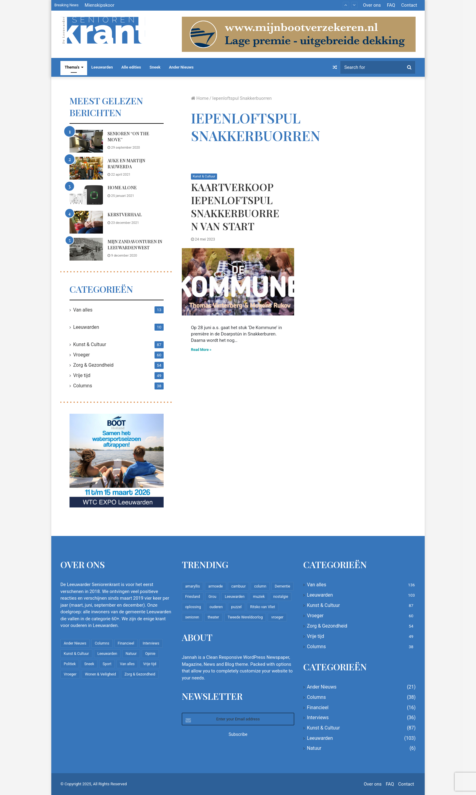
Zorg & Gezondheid (93, 365)
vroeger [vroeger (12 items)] (277, 617)
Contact (409, 5)
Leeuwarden (102, 67)
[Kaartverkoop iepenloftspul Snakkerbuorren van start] (238, 282)
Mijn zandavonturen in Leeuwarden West (134, 245)
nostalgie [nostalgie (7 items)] (280, 597)
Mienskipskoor (99, 5)
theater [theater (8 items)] (213, 617)
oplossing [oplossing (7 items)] (193, 607)
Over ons (372, 5)
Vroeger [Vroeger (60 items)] (70, 674)
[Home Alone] (86, 195)
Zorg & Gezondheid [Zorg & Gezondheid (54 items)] (139, 674)
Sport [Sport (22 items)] (107, 664)
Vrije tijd (81, 375)
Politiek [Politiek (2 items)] (70, 664)
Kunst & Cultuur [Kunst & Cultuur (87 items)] (76, 654)
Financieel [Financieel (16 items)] (126, 643)
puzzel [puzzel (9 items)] (236, 607)
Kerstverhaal (124, 214)
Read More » (201, 350)
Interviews (318, 717)
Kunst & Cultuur (204, 176)
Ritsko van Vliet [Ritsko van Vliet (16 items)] (262, 607)
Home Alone (122, 187)
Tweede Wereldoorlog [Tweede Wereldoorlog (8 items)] (245, 617)
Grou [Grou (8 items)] (212, 597)
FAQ (391, 5)
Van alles (83, 310)
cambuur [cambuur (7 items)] (238, 586)
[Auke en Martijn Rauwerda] (86, 168)
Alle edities (131, 67)
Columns (82, 386)
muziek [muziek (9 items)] (259, 597)
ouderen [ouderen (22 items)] (216, 607)
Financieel (317, 707)
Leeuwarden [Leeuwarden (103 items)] (107, 654)
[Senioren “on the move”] (86, 141)
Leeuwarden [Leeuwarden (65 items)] (234, 597)
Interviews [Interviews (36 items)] (151, 643)
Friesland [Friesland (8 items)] (192, 597)
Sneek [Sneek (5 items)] (89, 664)
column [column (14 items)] (260, 586)
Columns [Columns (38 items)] (102, 643)
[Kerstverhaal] (86, 222)
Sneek (155, 67)
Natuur (314, 748)
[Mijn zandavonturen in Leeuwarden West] (86, 249)
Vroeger (81, 355)
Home (200, 98)
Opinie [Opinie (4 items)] (150, 654)
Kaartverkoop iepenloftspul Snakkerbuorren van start (235, 206)
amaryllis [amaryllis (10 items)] (192, 586)
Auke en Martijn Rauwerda (126, 164)
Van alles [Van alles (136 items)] (127, 664)
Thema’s (72, 67)
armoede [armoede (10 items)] (215, 586)
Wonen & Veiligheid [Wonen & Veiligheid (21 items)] (100, 674)
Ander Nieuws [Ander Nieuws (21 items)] (75, 643)
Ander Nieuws (181, 67)
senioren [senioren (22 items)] (192, 617)
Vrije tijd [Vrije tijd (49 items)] (149, 664)
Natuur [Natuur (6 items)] (131, 654)
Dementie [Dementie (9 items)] (282, 586)
